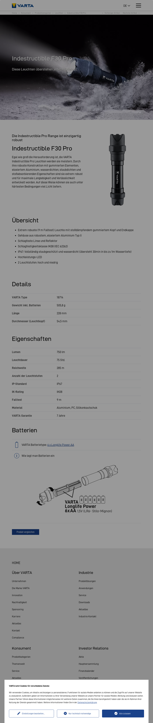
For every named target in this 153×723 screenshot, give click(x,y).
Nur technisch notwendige (80, 713)
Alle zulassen (125, 713)
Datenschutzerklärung (87, 702)
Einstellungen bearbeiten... (33, 713)
